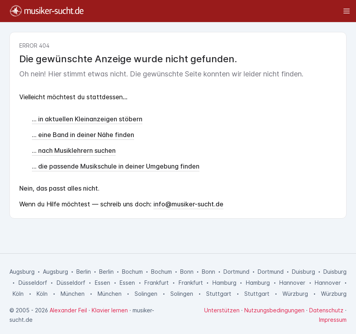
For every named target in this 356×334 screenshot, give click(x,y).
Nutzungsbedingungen (274, 310)
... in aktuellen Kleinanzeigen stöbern (87, 119)
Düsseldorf (32, 282)
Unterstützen (222, 310)
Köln (18, 293)
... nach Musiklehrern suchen (74, 150)
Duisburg (303, 271)
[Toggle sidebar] (220, 11)
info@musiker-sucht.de (188, 204)
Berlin (83, 271)
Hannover (292, 282)
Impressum (333, 319)
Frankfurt (156, 282)
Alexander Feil (68, 310)
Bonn (187, 271)
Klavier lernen (110, 310)
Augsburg (22, 271)
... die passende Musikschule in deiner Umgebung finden (115, 166)
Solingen (146, 293)
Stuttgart (218, 293)
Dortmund (236, 271)
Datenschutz (326, 310)
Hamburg (224, 282)
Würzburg (295, 293)
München (73, 293)
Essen (102, 282)
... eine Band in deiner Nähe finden (83, 135)
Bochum (132, 271)
